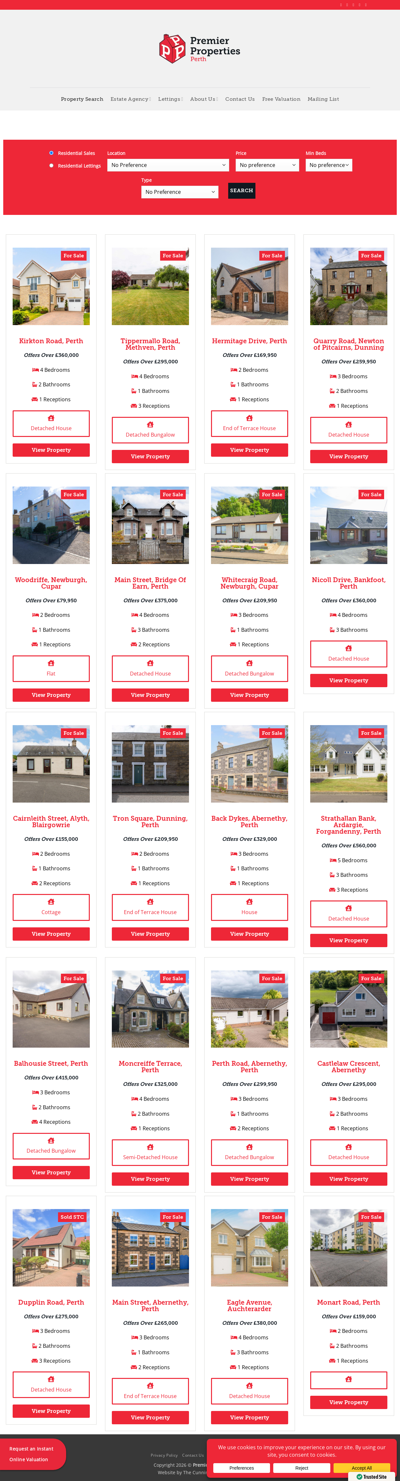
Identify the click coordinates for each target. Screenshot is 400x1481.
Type (146, 180)
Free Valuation (281, 99)
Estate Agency (131, 99)
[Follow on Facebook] (342, 5)
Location (116, 153)
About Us (204, 99)
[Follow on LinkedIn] (361, 5)
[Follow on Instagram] (348, 5)
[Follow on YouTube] (367, 5)
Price (241, 153)
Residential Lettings (75, 166)
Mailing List (323, 99)
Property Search (82, 99)
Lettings (170, 99)
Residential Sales (72, 153)
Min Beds (316, 153)
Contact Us (240, 99)
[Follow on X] (355, 5)
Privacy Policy (164, 1455)
